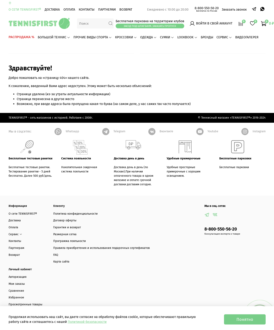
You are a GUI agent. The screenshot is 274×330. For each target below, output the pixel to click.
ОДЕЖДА (148, 37)
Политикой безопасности (87, 322)
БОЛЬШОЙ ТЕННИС (54, 37)
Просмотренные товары (25, 304)
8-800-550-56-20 (207, 8)
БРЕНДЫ (207, 37)
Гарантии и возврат (67, 227)
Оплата (69, 9)
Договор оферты (65, 220)
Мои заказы (17, 284)
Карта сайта (61, 261)
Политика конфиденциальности (75, 213)
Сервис (224, 37)
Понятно (244, 319)
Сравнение (16, 290)
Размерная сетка (65, 234)
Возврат (125, 9)
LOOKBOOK (187, 37)
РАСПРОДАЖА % (21, 37)
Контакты (86, 9)
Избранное (16, 297)
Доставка (52, 9)
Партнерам (107, 9)
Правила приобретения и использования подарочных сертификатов (101, 248)
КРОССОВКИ (126, 37)
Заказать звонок (234, 9)
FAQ (55, 255)
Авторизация (18, 277)
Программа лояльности (69, 241)
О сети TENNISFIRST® (25, 9)
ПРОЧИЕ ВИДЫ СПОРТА (92, 37)
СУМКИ (167, 37)
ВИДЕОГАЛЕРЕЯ (246, 37)
